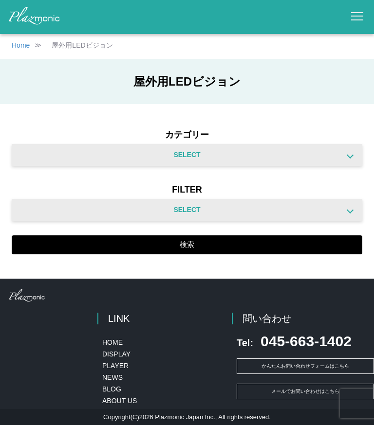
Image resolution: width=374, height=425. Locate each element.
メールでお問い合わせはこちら (305, 391)
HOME (112, 342)
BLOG (111, 389)
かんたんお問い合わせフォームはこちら (305, 366)
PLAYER (115, 365)
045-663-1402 (294, 341)
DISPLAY (116, 354)
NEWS (112, 377)
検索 (187, 244)
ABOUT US (119, 400)
